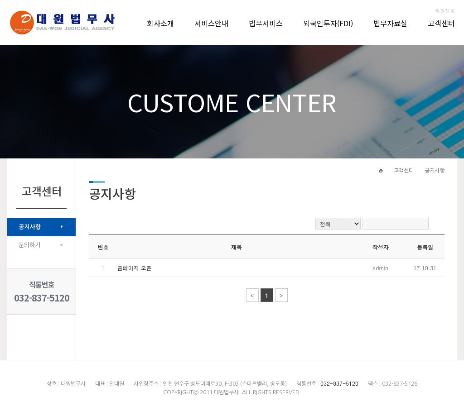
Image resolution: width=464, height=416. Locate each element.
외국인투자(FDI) (328, 23)
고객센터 (441, 23)
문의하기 (29, 245)
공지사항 (30, 227)
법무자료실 (390, 23)
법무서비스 (266, 23)
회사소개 (160, 23)
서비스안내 (211, 23)
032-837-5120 (41, 297)
